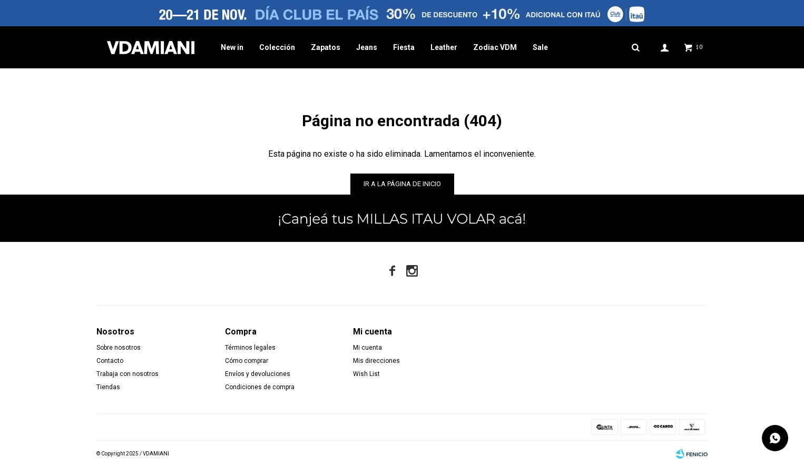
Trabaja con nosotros (127, 374)
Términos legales (250, 347)
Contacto (109, 360)
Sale (540, 47)
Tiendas (108, 387)
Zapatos (325, 47)
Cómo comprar (246, 360)
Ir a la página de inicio (402, 184)
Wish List (366, 374)
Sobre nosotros (118, 347)
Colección (277, 47)
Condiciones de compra (260, 387)
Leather (443, 47)
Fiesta (404, 47)
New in (232, 47)
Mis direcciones (376, 360)
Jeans (366, 47)
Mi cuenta (367, 347)
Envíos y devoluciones (257, 374)
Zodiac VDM (495, 47)
